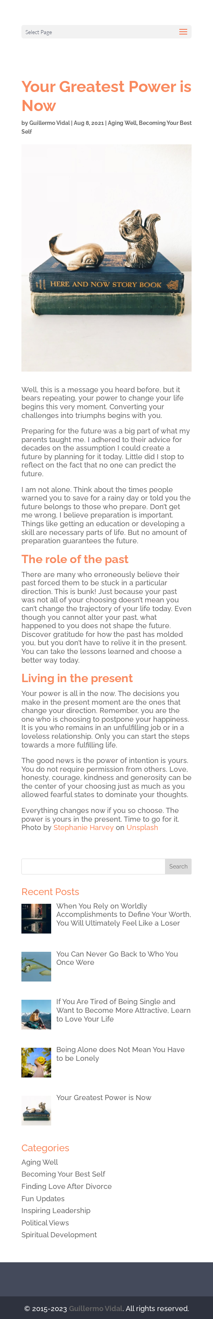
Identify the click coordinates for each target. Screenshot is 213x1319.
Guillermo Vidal (49, 123)
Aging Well (122, 123)
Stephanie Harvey (84, 827)
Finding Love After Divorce (66, 1186)
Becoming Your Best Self (63, 1174)
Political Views (45, 1223)
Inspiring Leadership (55, 1210)
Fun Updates (43, 1198)
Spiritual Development (59, 1235)
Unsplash (142, 827)
